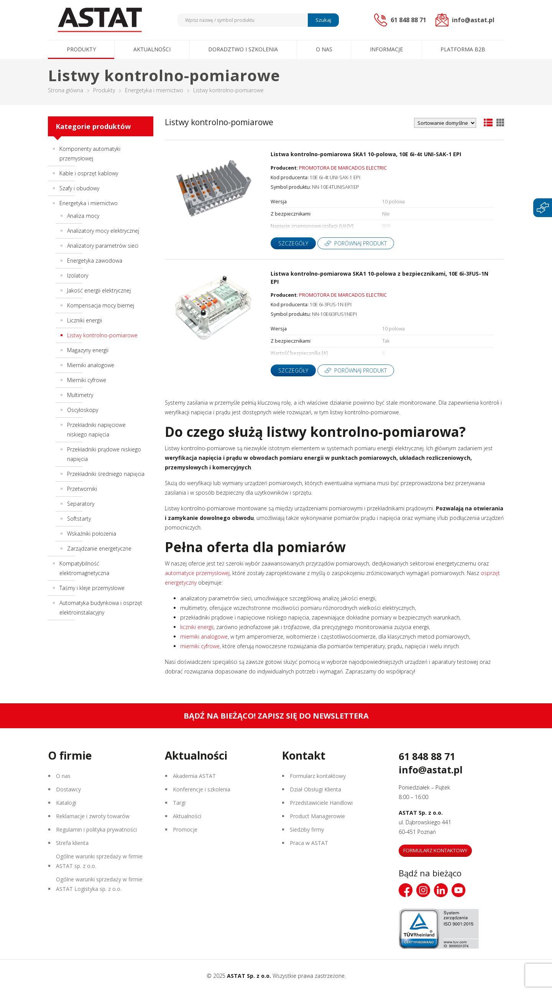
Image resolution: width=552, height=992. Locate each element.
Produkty (81, 49)
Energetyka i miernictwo (154, 90)
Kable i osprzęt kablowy (88, 173)
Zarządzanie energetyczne (99, 548)
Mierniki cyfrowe (86, 380)
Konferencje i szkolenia (201, 789)
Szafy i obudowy (79, 188)
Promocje (185, 829)
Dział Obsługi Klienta (315, 789)
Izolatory (77, 275)
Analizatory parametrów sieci (102, 245)
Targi (179, 802)
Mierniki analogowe (90, 365)
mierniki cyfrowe (200, 646)
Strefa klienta (72, 843)
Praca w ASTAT (309, 843)
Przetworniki (82, 488)
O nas (324, 49)
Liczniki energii (84, 320)
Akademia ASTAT (194, 776)
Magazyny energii (87, 350)
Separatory (80, 503)
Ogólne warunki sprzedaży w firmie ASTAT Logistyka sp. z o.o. (99, 884)
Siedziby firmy (307, 829)
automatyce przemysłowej (197, 573)
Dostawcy (68, 789)
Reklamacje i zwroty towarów (93, 816)
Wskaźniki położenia (91, 533)
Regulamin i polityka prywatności (96, 829)
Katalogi (66, 802)
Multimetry (80, 395)
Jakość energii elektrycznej (99, 290)
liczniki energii (197, 627)
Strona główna (65, 90)
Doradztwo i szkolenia (243, 49)
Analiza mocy (83, 215)
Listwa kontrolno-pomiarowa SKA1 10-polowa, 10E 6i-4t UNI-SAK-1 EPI (366, 154)
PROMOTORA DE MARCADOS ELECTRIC (343, 168)
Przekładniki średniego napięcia (106, 473)
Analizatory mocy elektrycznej (103, 230)
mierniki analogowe (204, 636)
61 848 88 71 (427, 756)
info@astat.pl (431, 769)
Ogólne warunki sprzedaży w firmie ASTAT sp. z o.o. (99, 861)
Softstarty (79, 518)
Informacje (386, 49)
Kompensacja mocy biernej (100, 305)
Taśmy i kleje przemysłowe (92, 588)
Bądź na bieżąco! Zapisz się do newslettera (276, 716)
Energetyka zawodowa (94, 260)
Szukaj (323, 19)
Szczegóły (293, 243)
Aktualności (152, 49)
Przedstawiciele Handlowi (321, 802)
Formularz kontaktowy (318, 776)
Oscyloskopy (82, 409)
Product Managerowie (317, 816)
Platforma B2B (462, 49)
